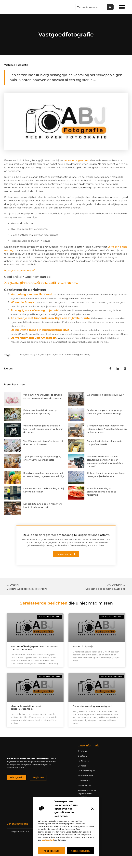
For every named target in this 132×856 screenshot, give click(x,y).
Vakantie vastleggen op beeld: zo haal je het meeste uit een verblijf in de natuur (43, 428)
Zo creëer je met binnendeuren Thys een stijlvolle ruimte (50, 318)
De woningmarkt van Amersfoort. (34, 337)
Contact (82, 766)
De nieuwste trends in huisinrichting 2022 (40, 329)
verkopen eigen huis (76, 160)
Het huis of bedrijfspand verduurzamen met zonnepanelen (34, 648)
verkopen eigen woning (77, 354)
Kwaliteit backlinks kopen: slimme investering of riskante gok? (87, 795)
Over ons (82, 751)
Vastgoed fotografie (16, 64)
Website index (85, 785)
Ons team (83, 756)
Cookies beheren (80, 850)
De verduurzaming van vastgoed (92, 706)
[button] (92, 808)
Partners (84, 760)
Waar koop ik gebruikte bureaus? (105, 394)
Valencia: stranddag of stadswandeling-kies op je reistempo (101, 491)
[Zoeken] (110, 7)
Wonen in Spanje (22, 302)
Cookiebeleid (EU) (86, 770)
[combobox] (91, 7)
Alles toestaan (52, 850)
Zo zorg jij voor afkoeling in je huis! (35, 310)
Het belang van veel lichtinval (31, 294)
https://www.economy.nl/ (19, 270)
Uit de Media (84, 780)
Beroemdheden (85, 775)
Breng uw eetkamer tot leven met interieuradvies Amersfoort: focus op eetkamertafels (107, 428)
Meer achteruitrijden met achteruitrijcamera (26, 707)
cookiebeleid (48, 840)
